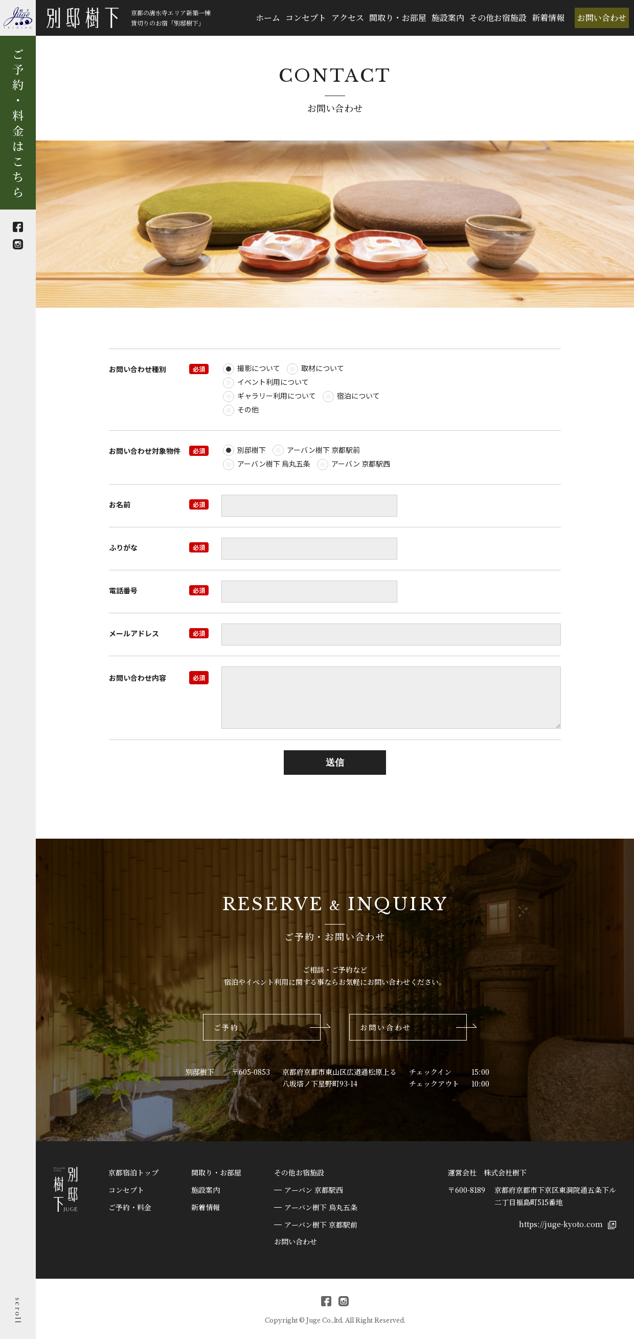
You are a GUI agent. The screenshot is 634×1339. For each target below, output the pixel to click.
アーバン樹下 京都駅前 (320, 1224)
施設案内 (448, 18)
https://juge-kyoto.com (567, 1224)
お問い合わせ (601, 18)
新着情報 (548, 18)
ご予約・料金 (129, 1207)
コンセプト (305, 18)
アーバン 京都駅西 (313, 1190)
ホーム (268, 18)
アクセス (347, 18)
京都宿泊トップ (133, 1172)
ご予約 (226, 1027)
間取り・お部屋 (397, 18)
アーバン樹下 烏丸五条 (320, 1207)
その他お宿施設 (498, 18)
